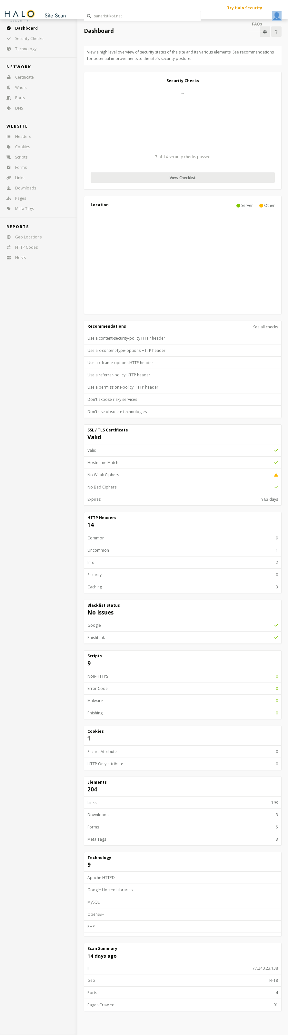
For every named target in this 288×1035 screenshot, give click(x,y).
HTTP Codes (20, 247)
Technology (19, 49)
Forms (14, 167)
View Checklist (183, 177)
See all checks (265, 327)
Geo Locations (22, 237)
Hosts (14, 257)
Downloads (19, 188)
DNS (12, 108)
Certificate (18, 77)
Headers (16, 136)
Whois (14, 87)
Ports (13, 98)
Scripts (14, 157)
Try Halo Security (244, 8)
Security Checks (22, 38)
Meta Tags (18, 208)
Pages (14, 198)
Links (13, 177)
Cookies (16, 147)
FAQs (257, 24)
